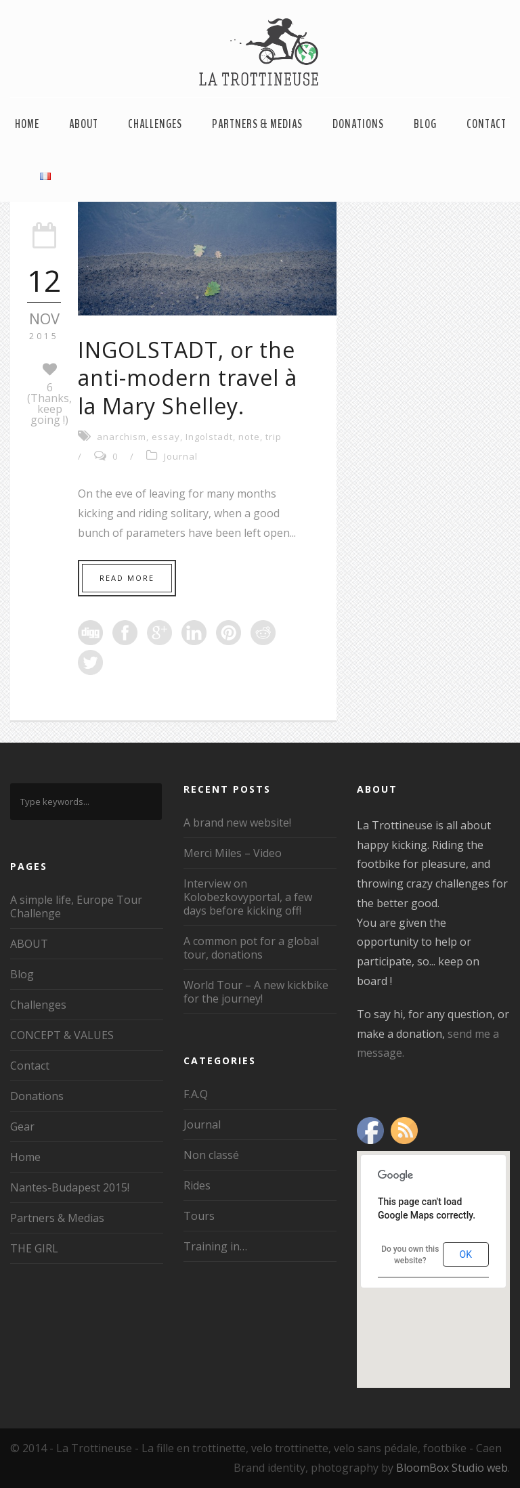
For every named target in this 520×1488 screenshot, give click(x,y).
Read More (127, 578)
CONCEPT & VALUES (62, 1035)
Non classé (211, 1154)
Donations (358, 124)
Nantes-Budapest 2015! (69, 1187)
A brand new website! (237, 822)
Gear (22, 1126)
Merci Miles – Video (232, 853)
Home (27, 124)
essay (166, 437)
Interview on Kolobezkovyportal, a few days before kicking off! (247, 897)
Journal (181, 456)
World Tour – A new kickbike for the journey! (255, 992)
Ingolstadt (209, 437)
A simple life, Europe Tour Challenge (76, 906)
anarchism (121, 437)
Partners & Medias (257, 124)
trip (273, 437)
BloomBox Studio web (452, 1467)
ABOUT (83, 124)
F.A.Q (195, 1094)
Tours (199, 1215)
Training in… (215, 1246)
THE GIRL (34, 1248)
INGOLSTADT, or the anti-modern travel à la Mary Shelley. (187, 377)
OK (466, 1254)
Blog (425, 124)
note (249, 437)
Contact (486, 124)
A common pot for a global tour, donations (251, 948)
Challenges (155, 124)
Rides (197, 1185)
